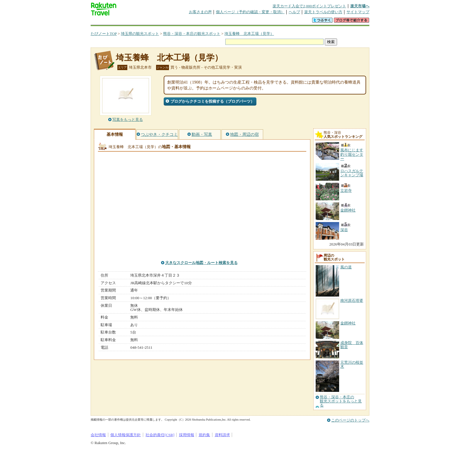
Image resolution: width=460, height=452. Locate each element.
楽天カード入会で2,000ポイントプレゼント (309, 6)
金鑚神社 (348, 323)
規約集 (204, 435)
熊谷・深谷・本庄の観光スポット (191, 33)
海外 (135, 22)
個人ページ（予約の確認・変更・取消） (250, 12)
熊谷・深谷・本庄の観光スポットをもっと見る (341, 401)
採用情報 (186, 435)
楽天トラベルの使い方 (323, 12)
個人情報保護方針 (125, 435)
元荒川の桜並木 (351, 364)
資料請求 (222, 435)
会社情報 (98, 435)
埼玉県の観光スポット (140, 33)
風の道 (346, 267)
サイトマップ (357, 12)
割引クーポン (183, 22)
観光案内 (231, 22)
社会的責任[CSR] (160, 435)
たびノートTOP (104, 33)
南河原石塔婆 (351, 300)
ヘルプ (294, 12)
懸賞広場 (159, 22)
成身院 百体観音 (351, 345)
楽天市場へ (359, 6)
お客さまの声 (200, 12)
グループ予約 (207, 22)
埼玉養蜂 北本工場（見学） (249, 33)
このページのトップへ (350, 420)
